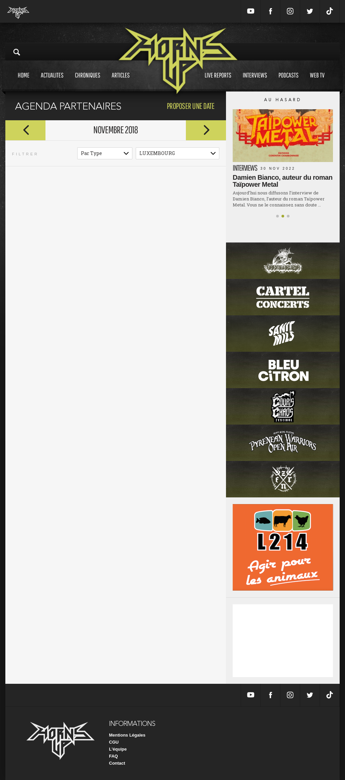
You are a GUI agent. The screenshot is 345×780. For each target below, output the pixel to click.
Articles (120, 81)
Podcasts (288, 81)
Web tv (317, 81)
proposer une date (191, 106)
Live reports (218, 81)
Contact (117, 763)
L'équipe (118, 749)
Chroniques (87, 81)
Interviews (255, 81)
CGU (114, 742)
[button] (277, 216)
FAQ (113, 756)
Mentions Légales (127, 735)
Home (23, 81)
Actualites (52, 81)
